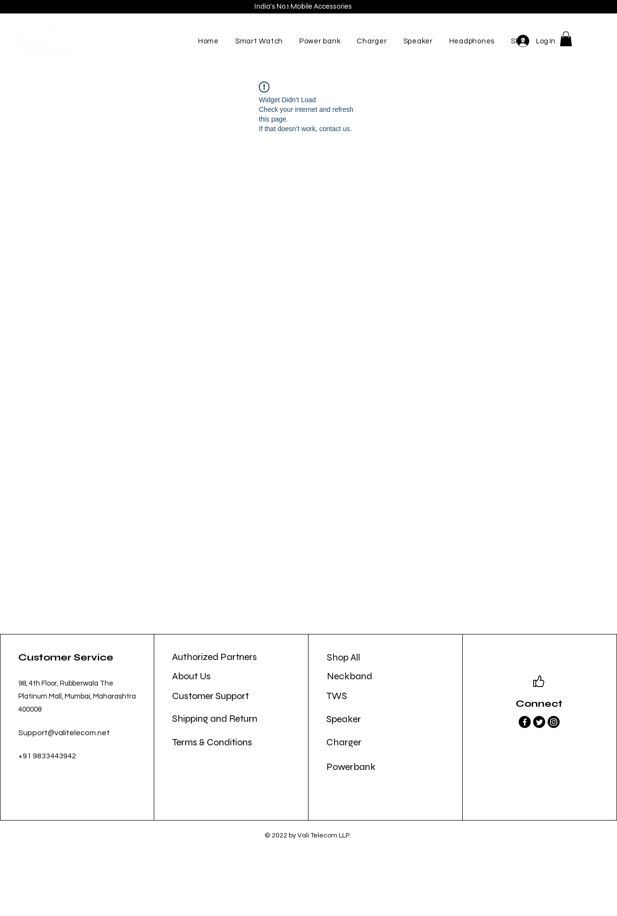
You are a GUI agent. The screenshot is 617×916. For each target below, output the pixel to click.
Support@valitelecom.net (64, 733)
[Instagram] (554, 722)
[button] (566, 38)
